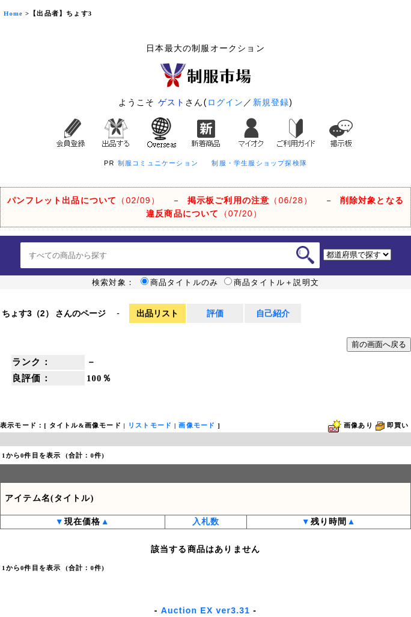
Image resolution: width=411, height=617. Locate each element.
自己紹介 (273, 313)
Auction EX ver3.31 (205, 610)
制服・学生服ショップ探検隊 (259, 163)
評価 (215, 313)
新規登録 (271, 102)
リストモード (150, 425)
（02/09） (83, 200)
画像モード (196, 425)
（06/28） (249, 200)
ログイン (225, 102)
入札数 (206, 521)
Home (13, 13)
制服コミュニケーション (158, 163)
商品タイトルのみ (180, 282)
